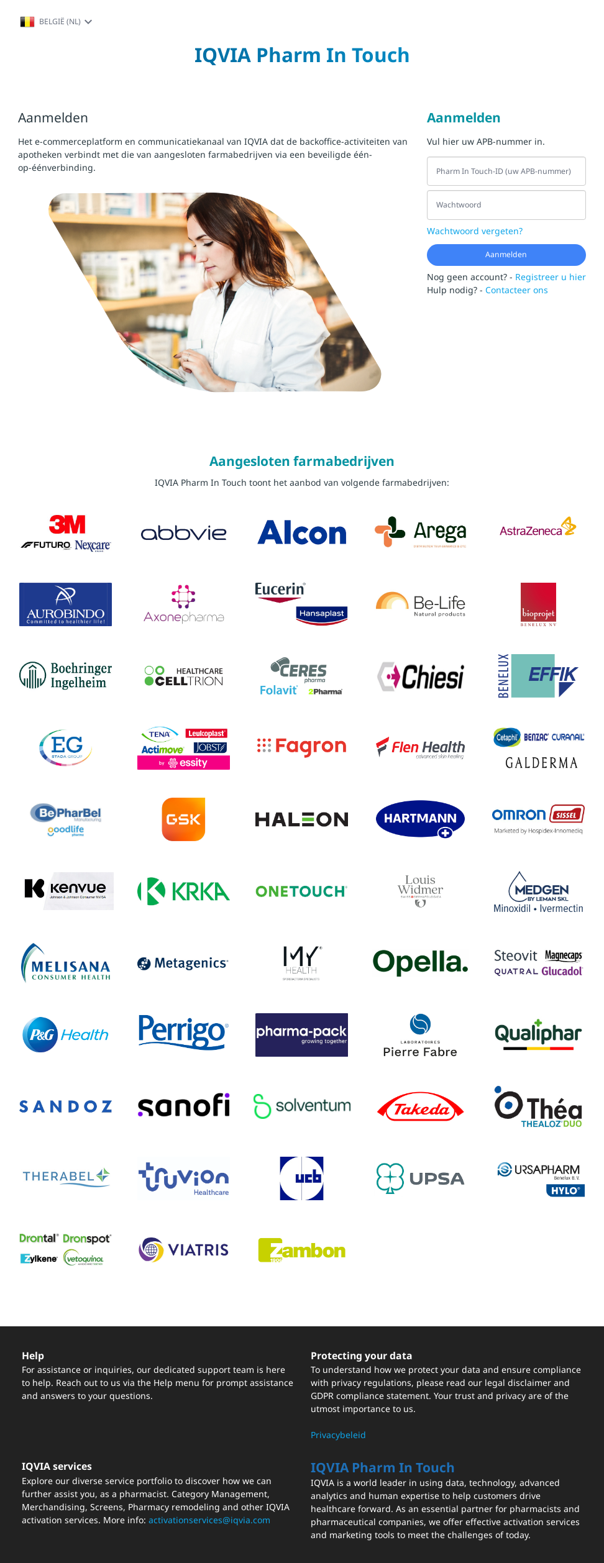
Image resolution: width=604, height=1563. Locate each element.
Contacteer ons (516, 290)
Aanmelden (506, 254)
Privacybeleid (338, 1435)
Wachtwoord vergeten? (475, 231)
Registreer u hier (550, 277)
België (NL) (58, 21)
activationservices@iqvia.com (209, 1520)
